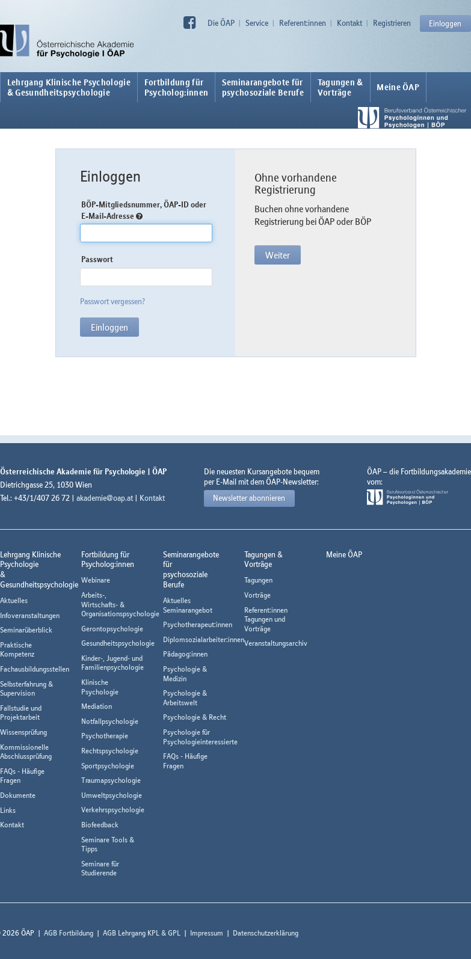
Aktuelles (14, 600)
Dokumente (17, 795)
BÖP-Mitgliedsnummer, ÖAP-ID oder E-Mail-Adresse (143, 210)
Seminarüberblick (26, 629)
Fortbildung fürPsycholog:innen (176, 87)
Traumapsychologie (111, 780)
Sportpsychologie (107, 765)
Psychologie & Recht (194, 717)
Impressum (206, 932)
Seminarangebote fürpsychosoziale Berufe (263, 87)
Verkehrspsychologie (112, 809)
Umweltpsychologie (111, 795)
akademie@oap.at (104, 498)
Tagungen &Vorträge (340, 87)
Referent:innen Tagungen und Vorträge (266, 619)
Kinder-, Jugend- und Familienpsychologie (112, 663)
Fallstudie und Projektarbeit (21, 712)
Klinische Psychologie (100, 687)
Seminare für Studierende (100, 868)
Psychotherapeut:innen (197, 624)
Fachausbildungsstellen (34, 668)
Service (256, 23)
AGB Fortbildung (68, 932)
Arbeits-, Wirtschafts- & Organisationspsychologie (120, 604)
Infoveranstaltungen (30, 615)
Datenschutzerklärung (265, 932)
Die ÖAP (221, 23)
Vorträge (257, 594)
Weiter (277, 255)
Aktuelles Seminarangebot (187, 605)
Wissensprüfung (23, 732)
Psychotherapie (104, 735)
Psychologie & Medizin (185, 673)
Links (8, 810)
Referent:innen (302, 23)
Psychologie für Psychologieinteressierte (200, 737)
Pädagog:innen (185, 653)
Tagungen (258, 579)
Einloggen (445, 23)
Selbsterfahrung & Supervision (26, 688)
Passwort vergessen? (112, 301)
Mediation (96, 706)
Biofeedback (100, 824)
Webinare (95, 579)
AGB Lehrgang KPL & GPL (141, 932)
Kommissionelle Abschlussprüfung (26, 752)
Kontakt (349, 23)
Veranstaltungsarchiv (275, 643)
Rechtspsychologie (109, 750)
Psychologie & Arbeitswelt (185, 697)
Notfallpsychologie (109, 721)
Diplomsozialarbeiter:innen (203, 639)
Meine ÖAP (398, 87)
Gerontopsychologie (112, 628)
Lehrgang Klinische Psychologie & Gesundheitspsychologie (69, 87)
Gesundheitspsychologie (118, 643)
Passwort (97, 259)
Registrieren (392, 23)
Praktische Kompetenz (17, 649)
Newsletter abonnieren (249, 498)
